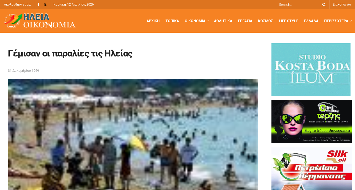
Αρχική (153, 21)
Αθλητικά (223, 21)
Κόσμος (265, 21)
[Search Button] (323, 4)
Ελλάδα (311, 21)
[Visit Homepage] (40, 21)
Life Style (288, 21)
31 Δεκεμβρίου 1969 (23, 71)
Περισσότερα (336, 21)
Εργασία (245, 21)
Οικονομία (195, 21)
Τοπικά (172, 21)
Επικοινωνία (342, 4)
